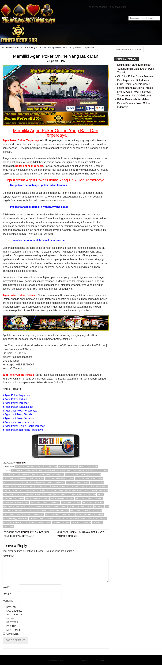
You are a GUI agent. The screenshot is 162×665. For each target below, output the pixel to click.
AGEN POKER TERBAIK (43, 495)
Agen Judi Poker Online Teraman (59, 479)
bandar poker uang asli (93, 503)
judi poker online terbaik (35, 511)
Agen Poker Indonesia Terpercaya (23, 429)
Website (8, 601)
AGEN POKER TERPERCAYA (64, 495)
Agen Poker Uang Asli (68, 467)
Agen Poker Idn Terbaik (48, 487)
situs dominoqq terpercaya (15, 519)
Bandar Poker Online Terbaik (15, 503)
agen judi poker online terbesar (17, 483)
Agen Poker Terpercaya (17, 395)
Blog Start (108, 660)
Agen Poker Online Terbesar (77, 491)
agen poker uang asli (86, 495)
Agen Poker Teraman (72, 660)
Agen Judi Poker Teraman (19, 422)
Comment (8, 556)
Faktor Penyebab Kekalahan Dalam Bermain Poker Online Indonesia (133, 103)
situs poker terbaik (61, 523)
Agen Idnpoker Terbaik (28, 475)
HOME (5, 18)
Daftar (41, 18)
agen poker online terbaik (51, 491)
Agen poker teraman (25, 467)
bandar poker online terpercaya (44, 503)
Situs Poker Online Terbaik (67, 519)
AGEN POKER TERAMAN (24, 495)
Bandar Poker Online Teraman (89, 499)
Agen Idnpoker (9, 475)
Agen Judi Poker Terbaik (18, 414)
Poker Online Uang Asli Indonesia (29, 515)
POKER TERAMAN (52, 515)
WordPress (95, 660)
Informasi (29, 18)
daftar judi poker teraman (80, 507)
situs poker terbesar (81, 523)
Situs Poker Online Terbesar (93, 519)
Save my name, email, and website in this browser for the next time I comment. (14, 620)
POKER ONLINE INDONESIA (58, 511)
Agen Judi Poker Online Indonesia (29, 479)
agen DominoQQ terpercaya (95, 471)
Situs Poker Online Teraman (42, 519)
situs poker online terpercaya (16, 523)
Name (7, 587)
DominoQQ (98, 507)
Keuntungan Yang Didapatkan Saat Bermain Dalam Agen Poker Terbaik (136, 68)
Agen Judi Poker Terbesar (19, 418)
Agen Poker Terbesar (16, 403)
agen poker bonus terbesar (23, 487)
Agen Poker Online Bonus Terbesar (24, 426)
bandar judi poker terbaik (62, 499)
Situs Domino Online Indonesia (90, 515)
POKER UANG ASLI (68, 515)
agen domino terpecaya (70, 471)
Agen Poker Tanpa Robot (18, 406)
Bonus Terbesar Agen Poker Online (51, 507)
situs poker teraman (41, 523)
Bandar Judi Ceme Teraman (37, 499)
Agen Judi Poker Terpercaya (20, 410)
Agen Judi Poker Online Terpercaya (49, 483)
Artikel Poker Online (88, 467)
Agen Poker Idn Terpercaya (72, 487)
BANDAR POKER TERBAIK (71, 503)
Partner (16, 18)
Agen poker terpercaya (46, 467)
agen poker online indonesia (25, 491)
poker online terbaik (79, 511)
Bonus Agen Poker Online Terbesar (18, 507)
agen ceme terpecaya (20, 471)
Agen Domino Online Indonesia (45, 471)
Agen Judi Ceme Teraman (75, 475)
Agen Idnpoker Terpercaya (51, 475)
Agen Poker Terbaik (15, 399)
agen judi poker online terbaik (88, 479)
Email (7, 594)
